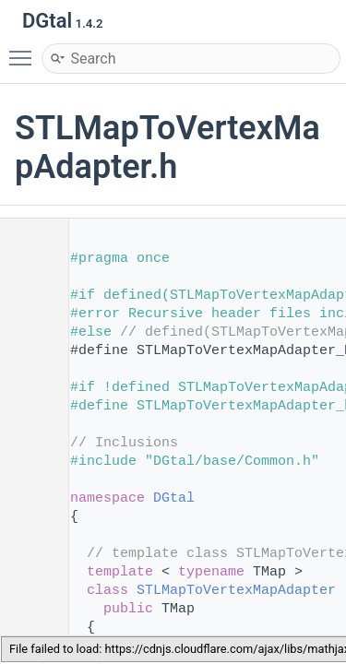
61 (27, 591)
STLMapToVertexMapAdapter (236, 591)
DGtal (174, 498)
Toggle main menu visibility (25, 50)
